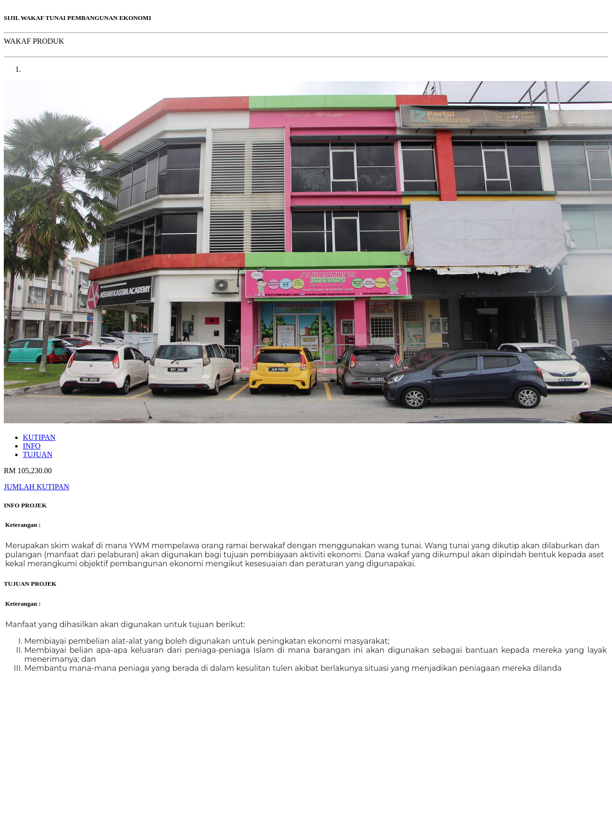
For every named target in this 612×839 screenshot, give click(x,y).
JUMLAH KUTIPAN (36, 487)
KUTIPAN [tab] (39, 437)
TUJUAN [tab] (37, 454)
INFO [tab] (31, 446)
